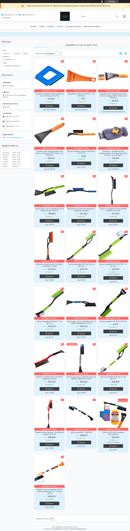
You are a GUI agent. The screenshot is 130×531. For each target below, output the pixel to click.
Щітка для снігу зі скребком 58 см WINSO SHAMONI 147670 (81, 322)
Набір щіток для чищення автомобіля (113, 433)
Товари (42, 26)
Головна (33, 26)
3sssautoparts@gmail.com (14, 137)
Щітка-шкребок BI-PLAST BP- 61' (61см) (113, 265)
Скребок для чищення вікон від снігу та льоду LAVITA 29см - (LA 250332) (49, 153)
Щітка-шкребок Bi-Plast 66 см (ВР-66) (81, 265)
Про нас (60, 26)
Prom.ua (75, 527)
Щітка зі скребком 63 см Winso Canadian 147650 (49, 378)
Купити (50, 106)
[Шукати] (117, 16)
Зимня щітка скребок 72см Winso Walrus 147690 (49, 433)
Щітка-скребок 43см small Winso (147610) (81, 152)
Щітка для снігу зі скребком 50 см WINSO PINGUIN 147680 (81, 378)
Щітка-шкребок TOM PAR (81, 432)
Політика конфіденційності (78, 529)
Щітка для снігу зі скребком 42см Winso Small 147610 (49, 210)
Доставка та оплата (73, 26)
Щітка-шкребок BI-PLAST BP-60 (113, 321)
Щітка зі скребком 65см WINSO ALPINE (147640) (113, 210)
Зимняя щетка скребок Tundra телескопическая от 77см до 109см (49, 491)
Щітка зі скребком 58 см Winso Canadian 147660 (49, 265)
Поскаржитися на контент (61, 529)
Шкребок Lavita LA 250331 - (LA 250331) (81, 95)
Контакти (50, 26)
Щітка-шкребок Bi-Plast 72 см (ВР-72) (49, 322)
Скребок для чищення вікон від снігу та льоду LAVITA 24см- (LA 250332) (113, 96)
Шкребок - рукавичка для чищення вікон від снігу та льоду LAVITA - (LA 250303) (113, 153)
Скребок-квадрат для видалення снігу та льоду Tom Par (50, 95)
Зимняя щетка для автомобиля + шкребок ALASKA (81, 210)
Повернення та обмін (91, 26)
